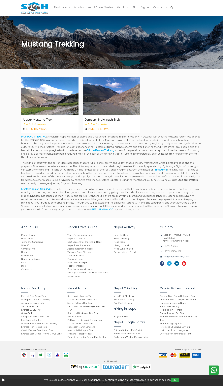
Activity (79, 9)
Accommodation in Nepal (80, 249)
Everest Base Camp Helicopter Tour (177, 296)
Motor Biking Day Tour (171, 323)
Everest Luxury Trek (31, 310)
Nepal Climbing (121, 238)
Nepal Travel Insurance (78, 245)
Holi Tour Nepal (74, 316)
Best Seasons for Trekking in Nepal (84, 242)
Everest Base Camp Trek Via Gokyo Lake (41, 333)
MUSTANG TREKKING (33, 136)
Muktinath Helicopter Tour (80, 330)
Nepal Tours (119, 242)
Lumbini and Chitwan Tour (80, 323)
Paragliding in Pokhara (171, 310)
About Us (123, 9)
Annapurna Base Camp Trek (35, 316)
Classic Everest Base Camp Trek (37, 330)
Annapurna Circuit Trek (32, 303)
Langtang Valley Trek (31, 320)
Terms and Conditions (32, 242)
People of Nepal (75, 259)
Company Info (28, 249)
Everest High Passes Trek (34, 327)
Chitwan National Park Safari (128, 330)
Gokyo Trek (26, 313)
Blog (135, 7)
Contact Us (160, 7)
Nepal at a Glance (76, 238)
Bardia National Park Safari (127, 333)
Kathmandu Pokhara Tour (80, 296)
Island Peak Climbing (124, 299)
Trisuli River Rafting (169, 306)
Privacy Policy (28, 235)
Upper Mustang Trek (37, 119)
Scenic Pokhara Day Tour (79, 303)
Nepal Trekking (121, 235)
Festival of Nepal (75, 266)
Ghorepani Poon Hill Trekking (35, 299)
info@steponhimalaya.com (177, 256)
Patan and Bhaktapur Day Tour (82, 313)
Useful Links (27, 238)
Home (24, 252)
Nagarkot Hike (121, 316)
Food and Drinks (75, 255)
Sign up (145, 7)
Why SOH (26, 245)
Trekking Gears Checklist (79, 252)
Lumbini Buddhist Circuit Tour (82, 299)
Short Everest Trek (30, 306)
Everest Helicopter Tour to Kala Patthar (86, 337)
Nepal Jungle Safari (123, 249)
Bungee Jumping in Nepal (173, 303)
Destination (62, 9)
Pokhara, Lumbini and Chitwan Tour (84, 320)
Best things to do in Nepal (80, 269)
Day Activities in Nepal (125, 252)
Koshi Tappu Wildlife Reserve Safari (131, 337)
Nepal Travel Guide (100, 9)
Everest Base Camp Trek (33, 296)
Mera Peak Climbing (124, 296)
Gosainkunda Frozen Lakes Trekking (39, 323)
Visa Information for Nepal (80, 235)
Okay (175, 380)
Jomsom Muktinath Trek (102, 119)
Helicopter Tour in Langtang (81, 327)
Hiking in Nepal (121, 245)
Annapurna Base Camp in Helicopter (178, 299)
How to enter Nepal (77, 262)
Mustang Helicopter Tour (79, 333)
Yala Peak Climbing (123, 303)
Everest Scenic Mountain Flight (175, 333)
